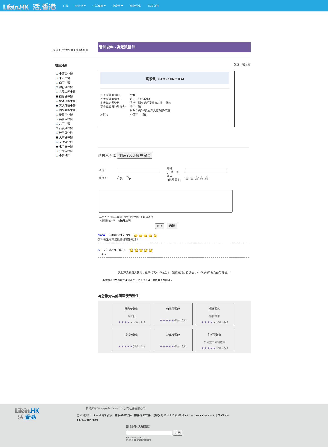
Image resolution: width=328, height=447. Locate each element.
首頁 (65, 5)
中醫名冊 (82, 50)
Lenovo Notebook (204, 415)
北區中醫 (64, 123)
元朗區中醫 (66, 151)
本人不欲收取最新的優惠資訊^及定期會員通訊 (127, 216)
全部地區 (64, 155)
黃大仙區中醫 (67, 105)
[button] (80, 5)
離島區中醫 (66, 114)
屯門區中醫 (66, 146)
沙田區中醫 (66, 132)
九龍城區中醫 (67, 91)
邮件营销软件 (123, 415)
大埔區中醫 (66, 137)
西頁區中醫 (66, 128)
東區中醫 (64, 78)
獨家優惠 (135, 5)
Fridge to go (186, 415)
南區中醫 (64, 82)
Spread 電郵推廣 (103, 415)
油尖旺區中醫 (67, 110)
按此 (123, 220)
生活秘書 (67, 50)
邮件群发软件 (142, 415)
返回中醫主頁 (242, 64)
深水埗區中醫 (67, 101)
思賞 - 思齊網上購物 (165, 415)
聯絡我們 (153, 5)
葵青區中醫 (66, 119)
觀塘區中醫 (66, 96)
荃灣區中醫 (66, 142)
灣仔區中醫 (66, 87)
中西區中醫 (66, 73)
